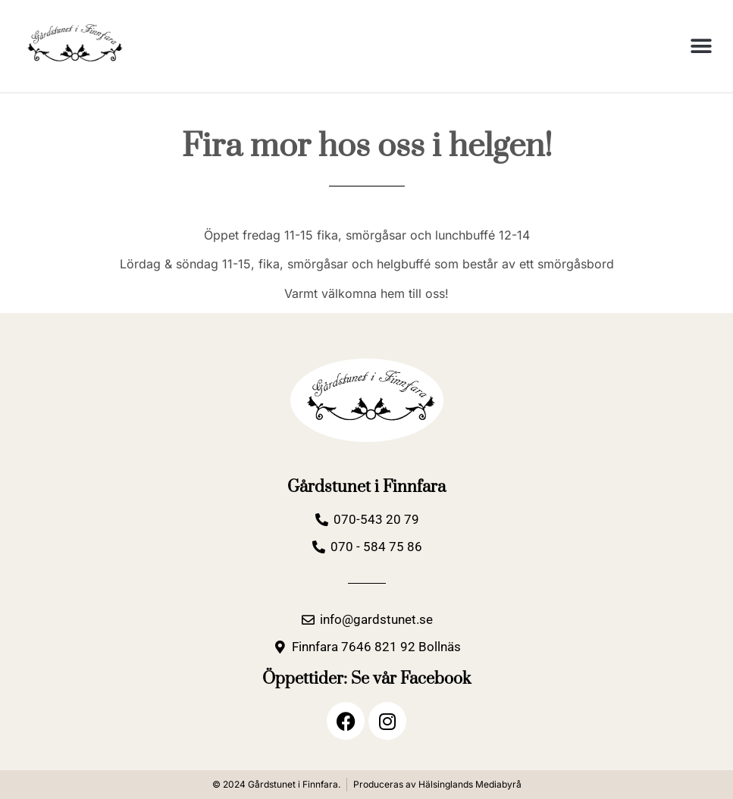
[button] (701, 46)
